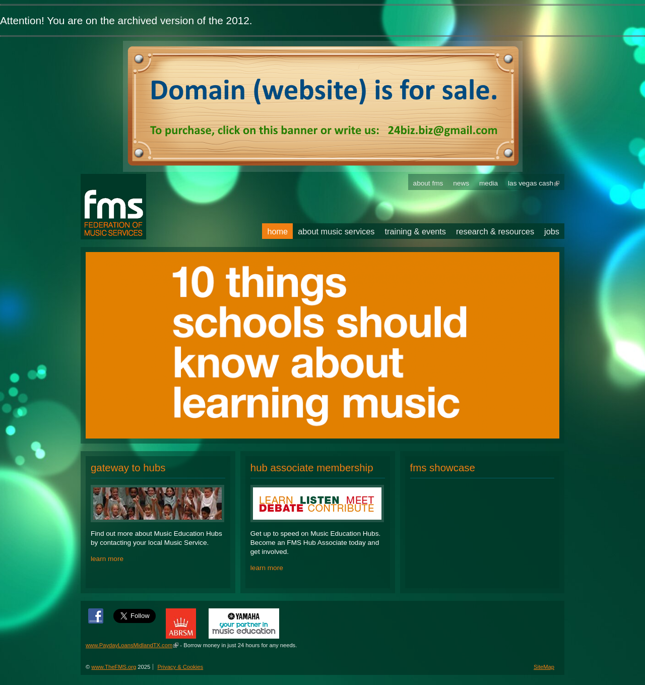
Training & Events (415, 231)
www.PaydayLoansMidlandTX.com (129, 645)
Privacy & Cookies (180, 667)
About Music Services (336, 231)
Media (488, 183)
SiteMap (544, 667)
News (461, 183)
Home (277, 231)
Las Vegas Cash (530, 183)
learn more (107, 559)
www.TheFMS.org (113, 667)
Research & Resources (495, 231)
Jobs (551, 231)
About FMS (428, 183)
